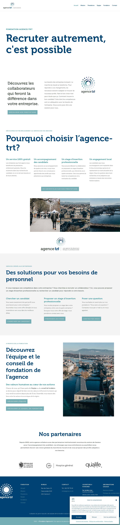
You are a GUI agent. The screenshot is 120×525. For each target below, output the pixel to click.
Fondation (106, 5)
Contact (114, 5)
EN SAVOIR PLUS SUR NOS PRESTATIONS (60, 189)
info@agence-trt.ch (67, 491)
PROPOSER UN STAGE (54, 319)
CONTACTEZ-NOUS (91, 319)
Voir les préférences (110, 517)
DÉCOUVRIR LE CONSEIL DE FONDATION (24, 408)
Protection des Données (82, 521)
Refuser (94, 517)
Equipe (99, 5)
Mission (83, 5)
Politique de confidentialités (96, 521)
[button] (116, 500)
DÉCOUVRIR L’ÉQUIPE (16, 401)
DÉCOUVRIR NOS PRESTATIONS (22, 112)
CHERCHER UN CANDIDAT (18, 321)
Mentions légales (108, 521)
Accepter (79, 517)
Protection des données (110, 496)
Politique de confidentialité (111, 493)
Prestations (91, 5)
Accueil (76, 5)
